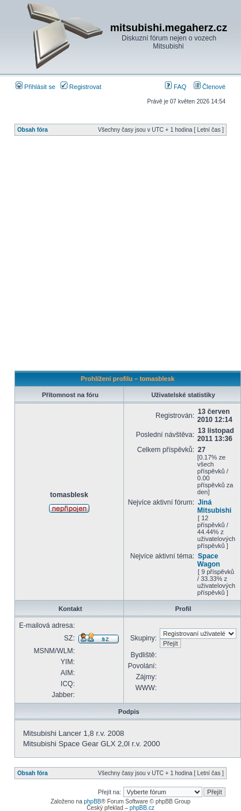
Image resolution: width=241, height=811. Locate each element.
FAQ (175, 86)
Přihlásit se (35, 86)
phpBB (92, 801)
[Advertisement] (108, 256)
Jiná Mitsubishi (214, 506)
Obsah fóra (32, 130)
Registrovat (81, 86)
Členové (209, 86)
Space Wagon (208, 560)
